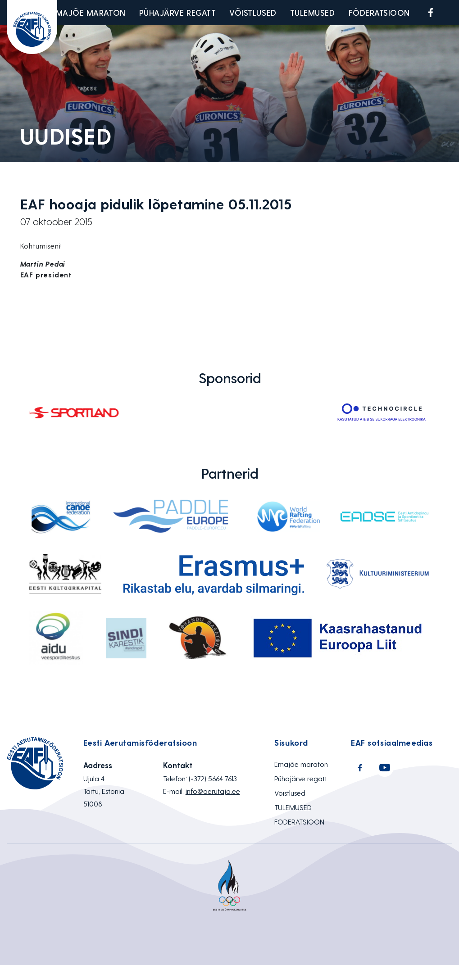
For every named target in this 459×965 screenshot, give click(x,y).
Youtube (452, 12)
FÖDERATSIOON (379, 12)
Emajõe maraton (88, 12)
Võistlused (252, 12)
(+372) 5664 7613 (213, 778)
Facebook (430, 12)
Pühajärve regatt (177, 12)
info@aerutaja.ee (213, 791)
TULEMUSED (312, 12)
